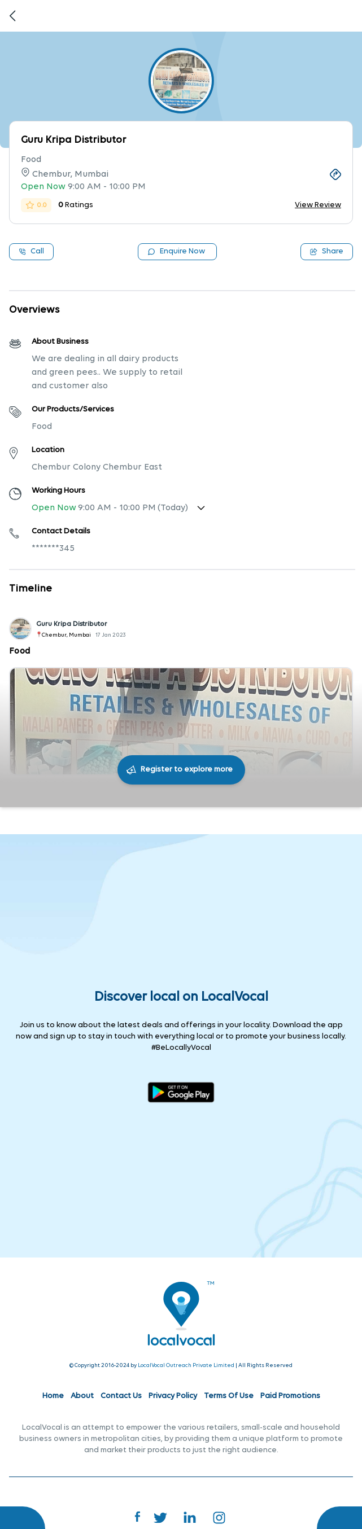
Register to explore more (187, 769)
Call (31, 251)
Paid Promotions (290, 1396)
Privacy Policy (173, 1396)
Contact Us (121, 1396)
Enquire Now (176, 251)
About (82, 1396)
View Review (318, 205)
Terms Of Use (229, 1396)
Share (326, 251)
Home (53, 1396)
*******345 (53, 548)
